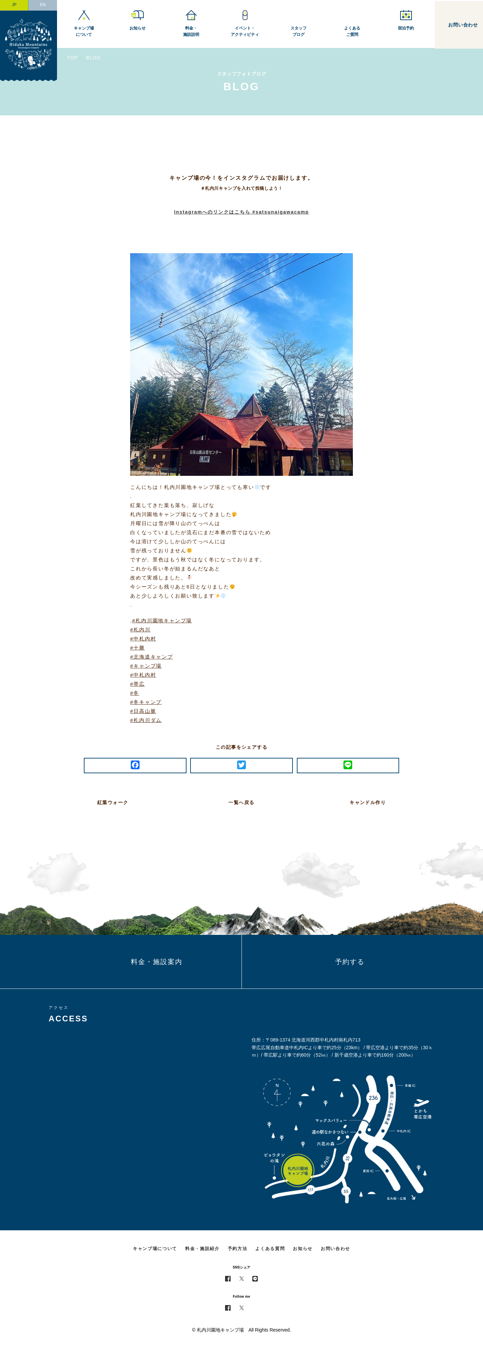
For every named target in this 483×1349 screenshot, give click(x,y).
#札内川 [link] (140, 629)
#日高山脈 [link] (143, 711)
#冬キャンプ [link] (146, 702)
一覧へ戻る (241, 802)
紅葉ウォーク (112, 802)
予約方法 (238, 1248)
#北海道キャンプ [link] (151, 657)
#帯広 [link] (137, 684)
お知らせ (303, 1248)
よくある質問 (270, 1248)
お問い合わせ (335, 1248)
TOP (72, 57)
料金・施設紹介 (202, 1248)
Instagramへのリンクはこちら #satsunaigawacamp (241, 212)
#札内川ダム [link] (146, 720)
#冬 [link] (134, 693)
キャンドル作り (368, 802)
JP (14, 4)
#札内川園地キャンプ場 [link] (162, 620)
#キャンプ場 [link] (146, 666)
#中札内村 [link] (143, 638)
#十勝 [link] (137, 648)
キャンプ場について (155, 1248)
